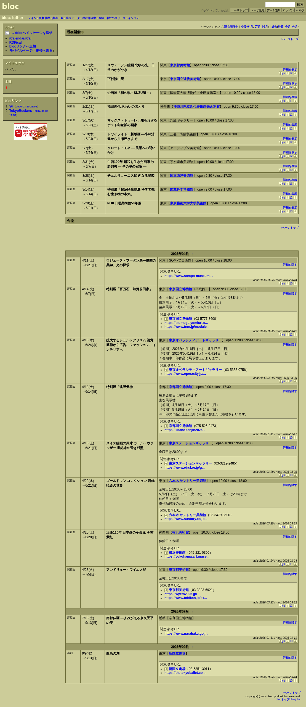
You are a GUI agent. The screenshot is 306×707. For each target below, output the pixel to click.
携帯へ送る (44, 50)
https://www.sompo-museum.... (188, 276)
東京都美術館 (180, 65)
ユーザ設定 (258, 10)
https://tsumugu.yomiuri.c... (186, 323)
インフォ (133, 18)
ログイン (288, 10)
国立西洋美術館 (181, 176)
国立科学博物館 (181, 189)
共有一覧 (57, 18)
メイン (32, 18)
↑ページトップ (290, 39)
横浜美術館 (180, 532)
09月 (265, 26)
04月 (250, 26)
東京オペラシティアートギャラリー (195, 340)
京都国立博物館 (180, 387)
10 (289, 170)
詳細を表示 (290, 69)
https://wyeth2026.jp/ (180, 594)
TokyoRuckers (20, 111)
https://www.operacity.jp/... (185, 374)
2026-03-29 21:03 (26, 106)
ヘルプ (300, 10)
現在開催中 (89, 18)
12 (289, 73)
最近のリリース (116, 18)
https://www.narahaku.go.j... (186, 633)
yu (11, 106)
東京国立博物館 (180, 289)
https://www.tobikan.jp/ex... (185, 598)
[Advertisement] (30, 153)
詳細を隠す (290, 264)
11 (289, 100)
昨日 (281, 26)
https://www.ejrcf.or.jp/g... (184, 467)
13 (289, 183)
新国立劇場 (177, 653)
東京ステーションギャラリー (190, 443)
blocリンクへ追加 (22, 46)
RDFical (15, 42)
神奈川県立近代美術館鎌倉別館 (196, 107)
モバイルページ (21, 50)
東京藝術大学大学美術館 (188, 203)
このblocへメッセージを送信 (28, 33)
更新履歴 (44, 18)
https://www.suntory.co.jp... (185, 519)
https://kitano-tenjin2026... (184, 430)
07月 (257, 26)
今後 (101, 18)
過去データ (73, 18)
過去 (274, 26)
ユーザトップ (239, 10)
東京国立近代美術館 (185, 79)
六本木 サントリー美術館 (187, 481)
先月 (295, 26)
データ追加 (274, 10)
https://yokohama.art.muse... (186, 556)
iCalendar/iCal (20, 38)
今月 (288, 26)
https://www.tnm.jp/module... (186, 327)
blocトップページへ (288, 699)
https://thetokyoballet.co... (185, 673)
